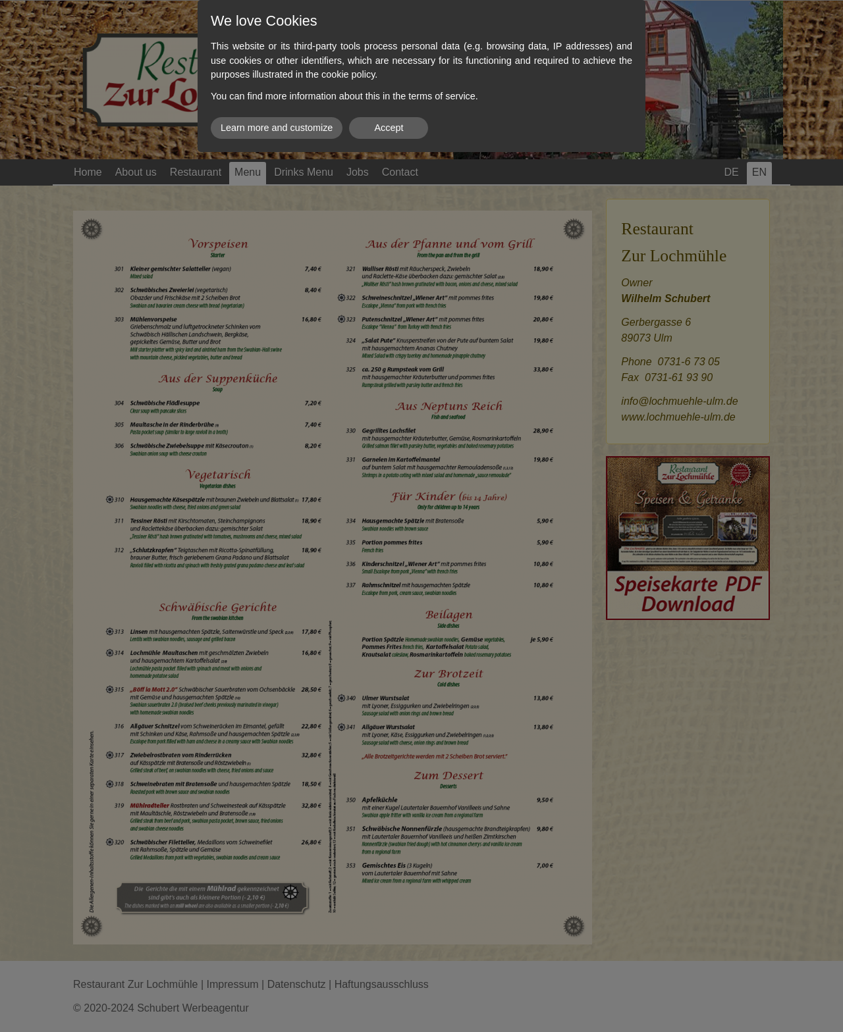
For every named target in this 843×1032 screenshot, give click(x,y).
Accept (388, 127)
